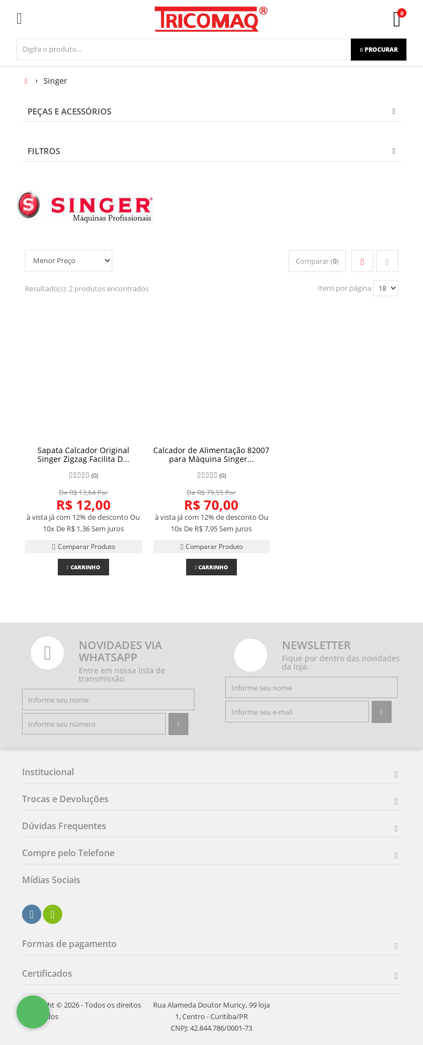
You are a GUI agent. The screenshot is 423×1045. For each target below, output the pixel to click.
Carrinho (83, 567)
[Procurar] (378, 50)
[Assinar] (178, 724)
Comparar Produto (83, 546)
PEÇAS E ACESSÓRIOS (69, 111)
